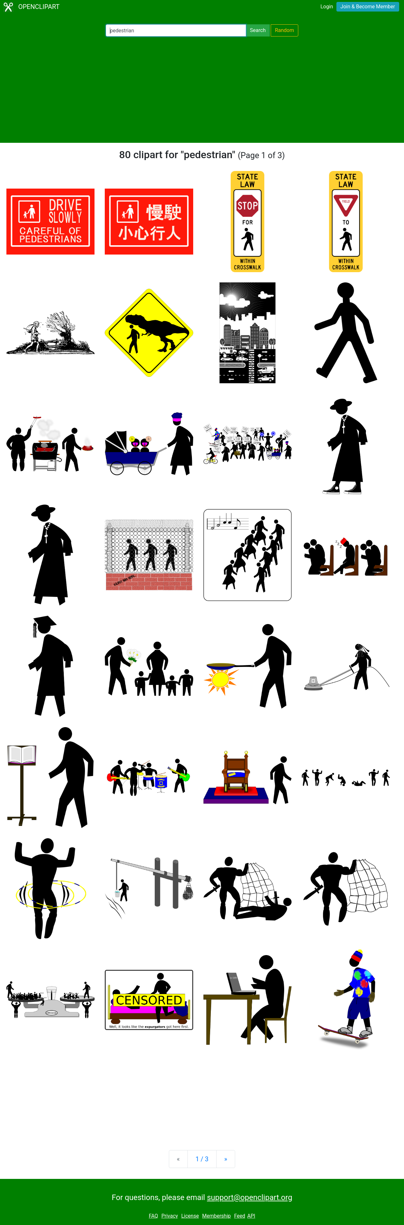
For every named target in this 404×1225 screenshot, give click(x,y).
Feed (239, 1216)
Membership (216, 1216)
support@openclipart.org (249, 1197)
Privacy (169, 1216)
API (251, 1216)
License (190, 1216)
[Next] (225, 1159)
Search (258, 30)
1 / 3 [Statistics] (202, 1159)
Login (326, 7)
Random (284, 30)
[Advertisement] (202, 89)
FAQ (153, 1216)
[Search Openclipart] (176, 30)
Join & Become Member (368, 7)
